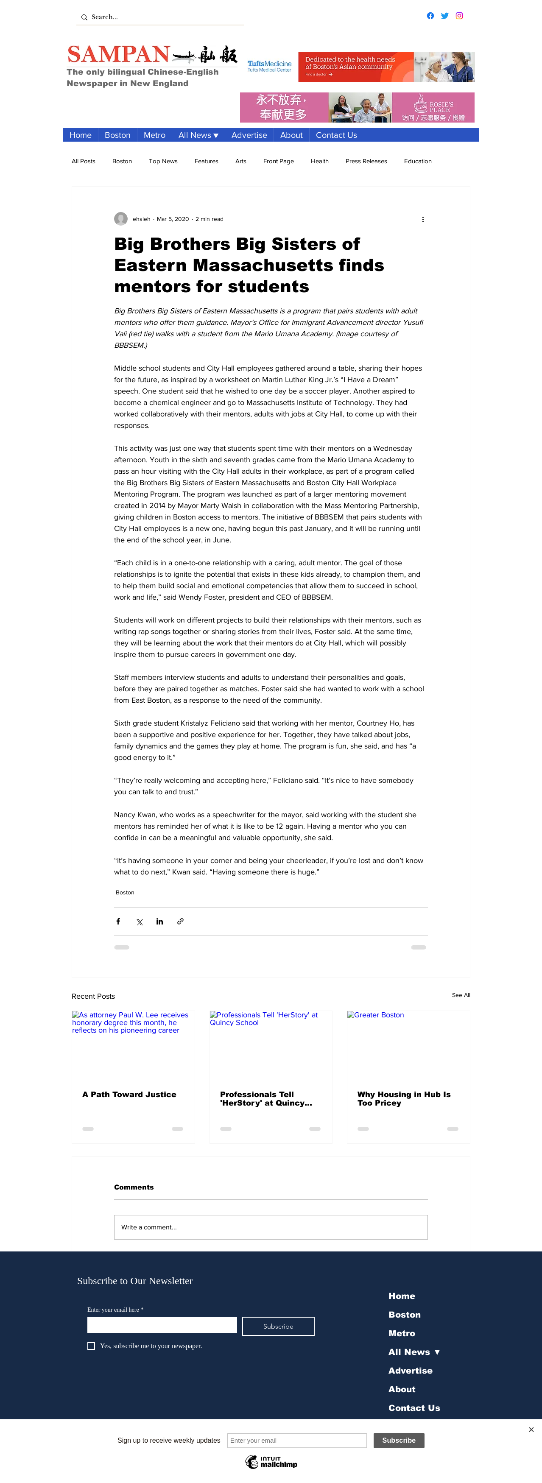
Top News (163, 161)
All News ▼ (414, 1352)
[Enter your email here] (159, 1324)
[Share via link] (180, 921)
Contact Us (414, 1408)
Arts (240, 161)
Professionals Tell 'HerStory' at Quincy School (262, 1098)
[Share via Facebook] (118, 921)
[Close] (531, 1429)
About (402, 1389)
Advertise (410, 1370)
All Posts (83, 161)
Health (320, 161)
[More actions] (423, 219)
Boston (122, 161)
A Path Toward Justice (129, 1094)
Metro (401, 1333)
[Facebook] (430, 15)
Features (206, 161)
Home (401, 1296)
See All (461, 994)
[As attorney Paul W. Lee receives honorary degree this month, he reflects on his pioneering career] (133, 1045)
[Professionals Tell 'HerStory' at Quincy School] (271, 1045)
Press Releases (366, 161)
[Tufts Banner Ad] (357, 67)
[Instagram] (459, 15)
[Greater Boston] (408, 1045)
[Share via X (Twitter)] (139, 921)
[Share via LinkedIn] (160, 921)
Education (418, 161)
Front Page (278, 161)
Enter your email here (115, 1309)
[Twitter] (445, 15)
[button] (198, 135)
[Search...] (159, 17)
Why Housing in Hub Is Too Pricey (404, 1098)
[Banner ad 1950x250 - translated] (357, 107)
